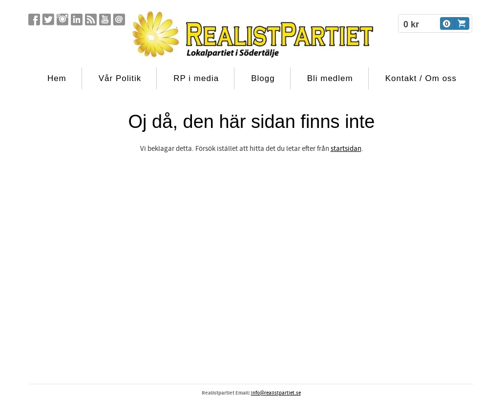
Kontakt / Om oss (421, 78)
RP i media (196, 78)
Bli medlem (330, 78)
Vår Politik (120, 78)
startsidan (346, 148)
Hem (56, 78)
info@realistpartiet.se (276, 393)
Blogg (262, 78)
